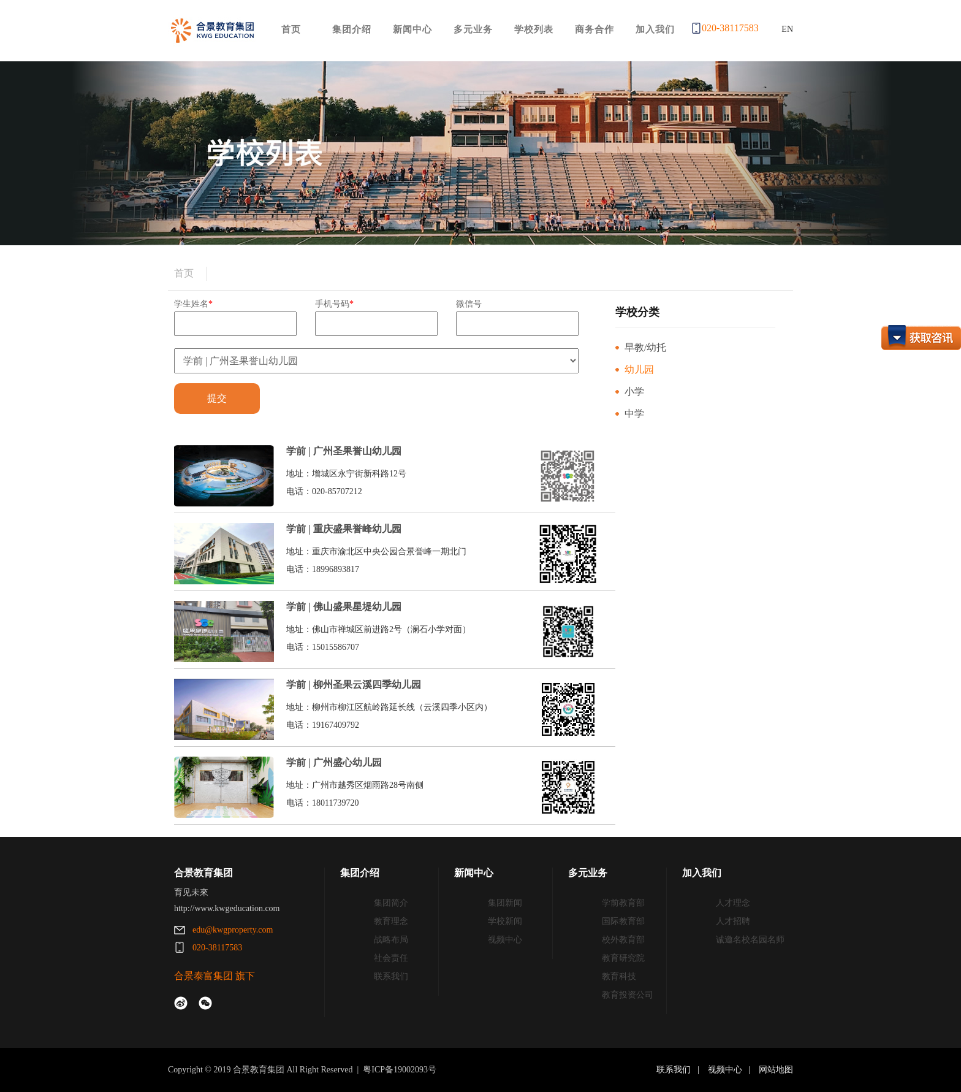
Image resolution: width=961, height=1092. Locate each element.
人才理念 (733, 902)
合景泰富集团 (203, 976)
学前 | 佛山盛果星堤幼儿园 (343, 606)
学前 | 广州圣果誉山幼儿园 (343, 451)
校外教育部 (623, 939)
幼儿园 (639, 369)
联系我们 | (680, 1069)
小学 (634, 391)
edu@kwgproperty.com (232, 929)
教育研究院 (623, 958)
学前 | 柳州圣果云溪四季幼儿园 (353, 684)
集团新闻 (505, 902)
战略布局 (391, 939)
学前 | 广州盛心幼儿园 (334, 762)
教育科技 (619, 976)
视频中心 (505, 939)
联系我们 (391, 976)
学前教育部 (623, 902)
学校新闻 (505, 921)
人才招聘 (733, 921)
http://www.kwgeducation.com (227, 908)
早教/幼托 (645, 347)
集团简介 (391, 902)
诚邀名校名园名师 (750, 939)
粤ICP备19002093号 (399, 1069)
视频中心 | (731, 1069)
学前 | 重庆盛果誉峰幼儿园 (343, 529)
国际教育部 (623, 921)
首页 (184, 273)
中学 (634, 413)
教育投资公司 (627, 994)
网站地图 (775, 1069)
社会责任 (391, 958)
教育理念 (391, 921)
